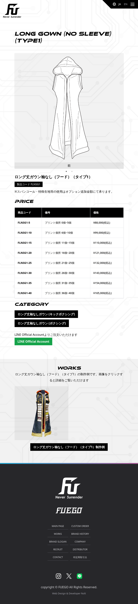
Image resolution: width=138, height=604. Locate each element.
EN (125, 4)
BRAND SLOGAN (57, 541)
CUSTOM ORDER (80, 526)
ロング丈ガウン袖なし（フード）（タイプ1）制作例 (69, 447)
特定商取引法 (80, 557)
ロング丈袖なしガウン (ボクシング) (42, 323)
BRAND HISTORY (80, 533)
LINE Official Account (33, 341)
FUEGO (63, 587)
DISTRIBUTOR (80, 549)
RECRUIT (57, 549)
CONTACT (58, 557)
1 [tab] (66, 171)
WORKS (58, 533)
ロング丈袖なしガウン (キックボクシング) (46, 314)
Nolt (83, 593)
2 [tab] (72, 171)
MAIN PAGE (58, 526)
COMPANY (80, 541)
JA (120, 4)
